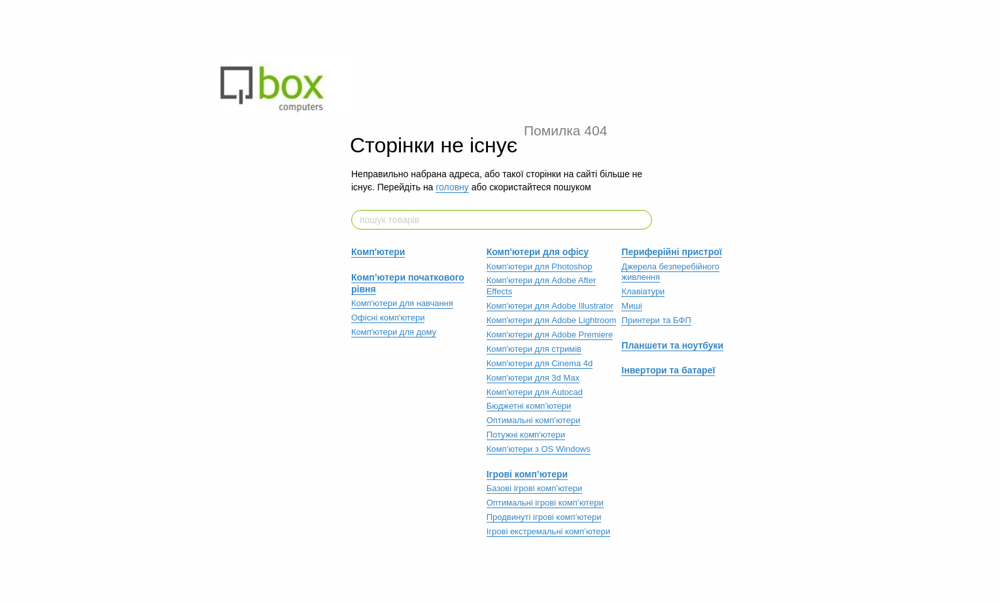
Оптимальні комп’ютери (534, 420)
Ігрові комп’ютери (527, 474)
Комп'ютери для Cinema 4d (540, 363)
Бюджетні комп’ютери (529, 406)
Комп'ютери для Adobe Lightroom (552, 320)
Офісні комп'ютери (387, 317)
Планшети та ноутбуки (672, 345)
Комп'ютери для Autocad (535, 392)
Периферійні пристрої (671, 252)
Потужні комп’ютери (526, 434)
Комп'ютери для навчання (402, 303)
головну (452, 187)
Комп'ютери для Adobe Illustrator (550, 306)
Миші (631, 306)
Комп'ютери (378, 252)
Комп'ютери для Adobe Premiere (550, 334)
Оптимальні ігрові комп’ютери (545, 503)
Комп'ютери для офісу (538, 252)
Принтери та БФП (656, 320)
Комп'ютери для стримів (534, 349)
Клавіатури (642, 291)
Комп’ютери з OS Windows (539, 449)
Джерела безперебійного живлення (670, 272)
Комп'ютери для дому (393, 332)
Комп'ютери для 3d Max (533, 378)
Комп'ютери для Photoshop (540, 266)
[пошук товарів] (641, 220)
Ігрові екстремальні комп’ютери (548, 531)
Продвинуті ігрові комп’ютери (544, 517)
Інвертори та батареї (668, 370)
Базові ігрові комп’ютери (535, 488)
